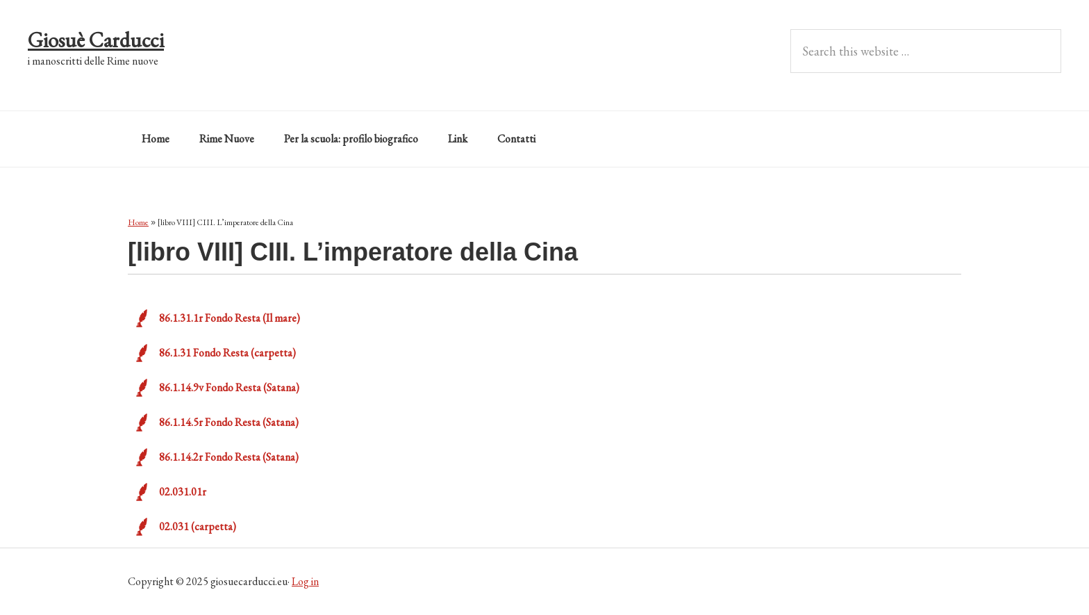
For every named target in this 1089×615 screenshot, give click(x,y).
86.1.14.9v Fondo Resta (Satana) (229, 387)
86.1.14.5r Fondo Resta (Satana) (229, 422)
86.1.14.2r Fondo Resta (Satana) (229, 457)
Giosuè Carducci (96, 40)
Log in (305, 581)
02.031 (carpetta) (197, 526)
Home (138, 222)
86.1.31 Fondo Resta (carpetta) (227, 352)
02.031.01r (182, 491)
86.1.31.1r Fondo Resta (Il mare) (229, 318)
